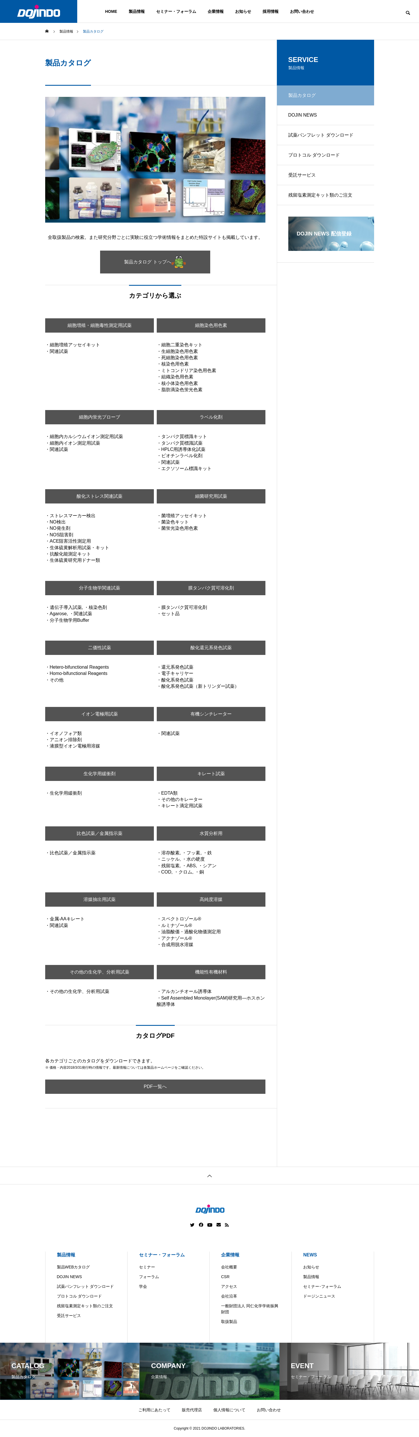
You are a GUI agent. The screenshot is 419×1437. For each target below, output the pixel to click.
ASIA (261, 1432)
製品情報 (137, 11)
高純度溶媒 (211, 899)
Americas (193, 1432)
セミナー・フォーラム (176, 11)
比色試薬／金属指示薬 (99, 833)
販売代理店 (192, 1410)
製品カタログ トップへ (155, 262)
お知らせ (243, 11)
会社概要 (229, 1267)
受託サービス (302, 175)
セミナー (147, 1267)
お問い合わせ (302, 11)
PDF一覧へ (155, 1086)
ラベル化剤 (211, 417)
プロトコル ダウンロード (314, 155)
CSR (225, 1276)
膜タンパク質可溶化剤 (211, 587)
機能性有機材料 (211, 972)
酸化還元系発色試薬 (211, 647)
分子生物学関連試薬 (99, 587)
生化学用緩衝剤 (100, 773)
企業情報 (216, 11)
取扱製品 (229, 1321)
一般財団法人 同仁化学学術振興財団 (249, 1309)
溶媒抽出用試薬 (100, 899)
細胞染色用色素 (211, 325)
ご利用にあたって (154, 1410)
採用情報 (271, 11)
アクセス (229, 1286)
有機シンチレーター (211, 713)
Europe (240, 1432)
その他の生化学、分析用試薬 (99, 972)
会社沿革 (229, 1296)
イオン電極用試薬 (99, 713)
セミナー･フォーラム (322, 1286)
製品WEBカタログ (73, 1267)
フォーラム (149, 1276)
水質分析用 (211, 833)
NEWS (310, 1254)
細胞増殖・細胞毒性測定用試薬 (99, 325)
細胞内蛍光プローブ (99, 417)
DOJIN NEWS (302, 115)
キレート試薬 (211, 773)
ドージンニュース (319, 1296)
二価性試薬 (99, 647)
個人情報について (229, 1410)
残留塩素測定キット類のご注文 (320, 195)
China (217, 1432)
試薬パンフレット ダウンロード (321, 135)
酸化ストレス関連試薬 (99, 496)
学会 (143, 1286)
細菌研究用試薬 (211, 496)
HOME (111, 11)
